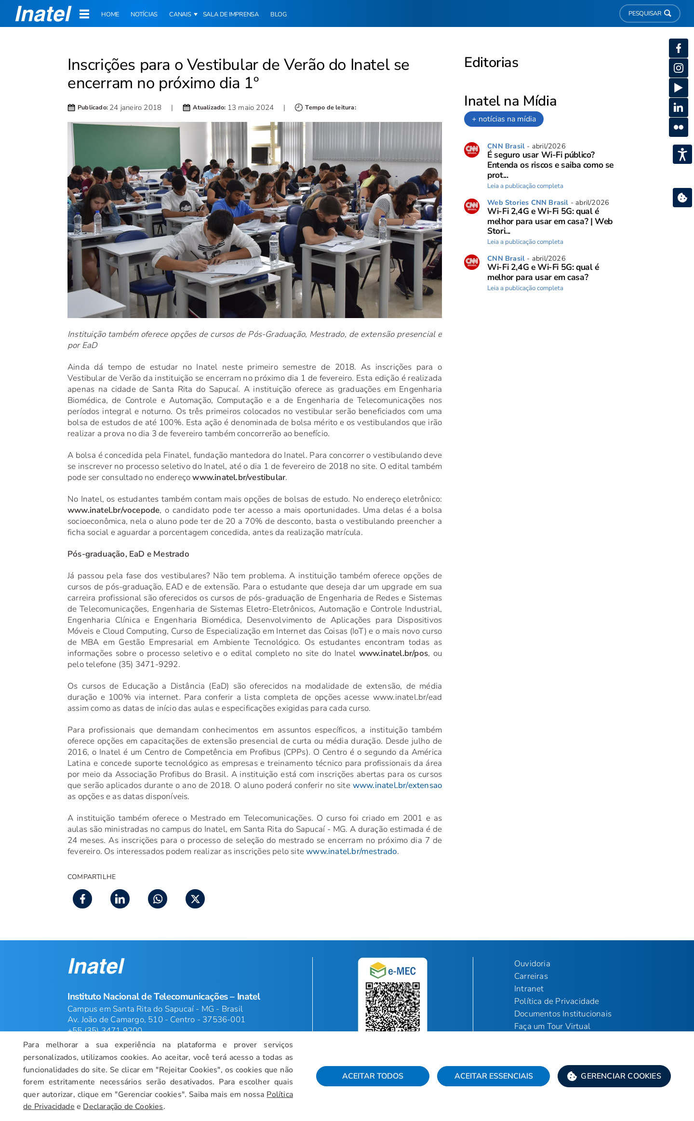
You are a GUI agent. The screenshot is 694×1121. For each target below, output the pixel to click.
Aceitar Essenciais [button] (493, 1076)
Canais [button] (180, 14)
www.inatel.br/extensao (397, 785)
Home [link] (110, 14)
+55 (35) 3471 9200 (105, 1030)
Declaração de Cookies (123, 1106)
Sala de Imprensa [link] (231, 14)
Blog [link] (278, 14)
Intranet (529, 988)
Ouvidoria (532, 963)
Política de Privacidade (557, 1001)
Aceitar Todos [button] (372, 1076)
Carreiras (531, 976)
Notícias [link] (144, 14)
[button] (614, 1076)
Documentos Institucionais (563, 1013)
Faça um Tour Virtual (552, 1026)
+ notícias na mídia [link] (504, 119)
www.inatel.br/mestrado (351, 851)
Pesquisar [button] (649, 13)
